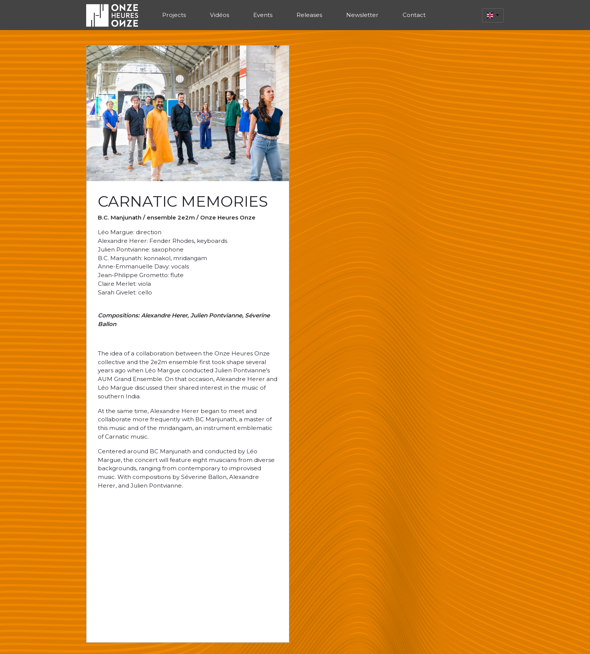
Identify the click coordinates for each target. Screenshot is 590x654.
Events (262, 14)
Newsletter (362, 14)
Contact (414, 14)
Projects (174, 14)
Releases (309, 14)
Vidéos (219, 14)
